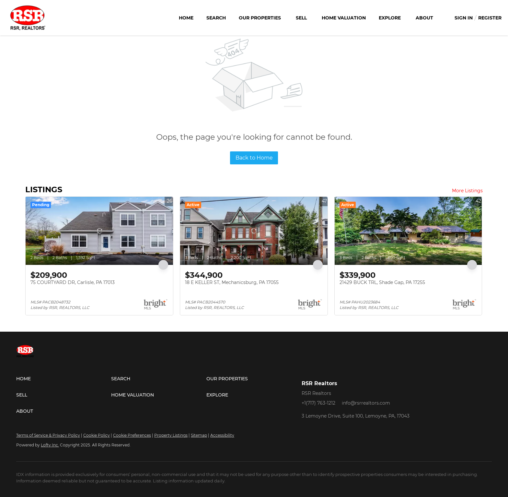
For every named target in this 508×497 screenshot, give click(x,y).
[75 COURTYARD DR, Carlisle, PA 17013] (99, 231)
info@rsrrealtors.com (366, 403)
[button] (63, 379)
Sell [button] (301, 18)
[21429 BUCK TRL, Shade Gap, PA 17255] (408, 231)
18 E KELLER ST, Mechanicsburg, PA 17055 (232, 282)
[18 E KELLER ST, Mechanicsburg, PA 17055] (254, 231)
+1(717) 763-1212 (318, 403)
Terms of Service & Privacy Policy (48, 435)
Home (186, 18)
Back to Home (254, 158)
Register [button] (490, 18)
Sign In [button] (464, 18)
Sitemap (199, 435)
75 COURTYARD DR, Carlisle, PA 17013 (72, 282)
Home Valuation (344, 18)
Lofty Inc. (50, 445)
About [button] (424, 18)
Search (216, 18)
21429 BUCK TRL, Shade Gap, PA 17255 (382, 282)
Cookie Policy (96, 435)
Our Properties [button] (260, 18)
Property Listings (171, 435)
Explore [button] (390, 18)
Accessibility (222, 435)
